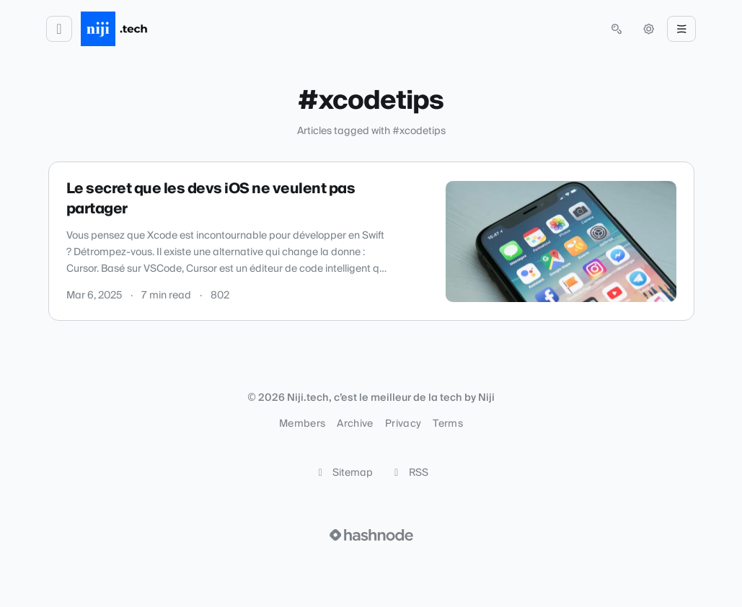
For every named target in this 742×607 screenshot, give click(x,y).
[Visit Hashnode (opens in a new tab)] (371, 534)
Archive (355, 424)
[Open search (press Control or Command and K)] (617, 29)
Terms (448, 424)
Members (302, 424)
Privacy (403, 424)
